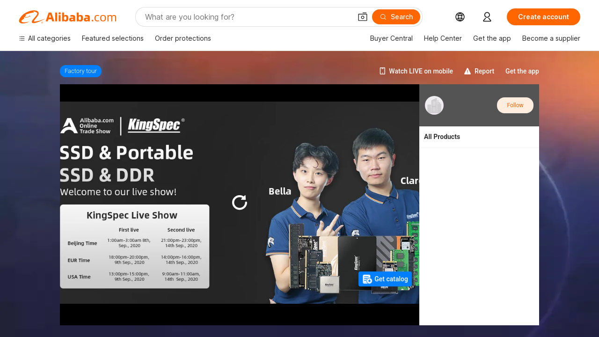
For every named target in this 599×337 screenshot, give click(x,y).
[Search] (396, 16)
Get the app (522, 71)
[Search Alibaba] (247, 17)
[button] (362, 16)
